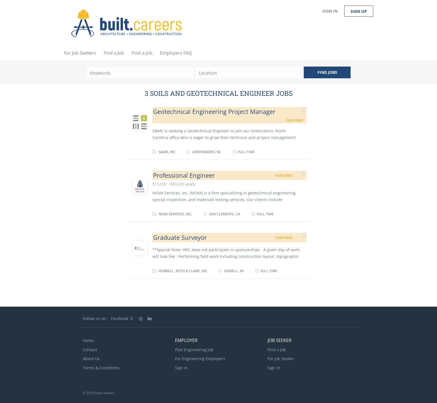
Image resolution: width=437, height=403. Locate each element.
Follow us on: (95, 318)
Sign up (359, 11)
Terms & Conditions (101, 367)
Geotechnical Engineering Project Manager (214, 111)
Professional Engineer (184, 175)
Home (88, 340)
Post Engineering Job (194, 349)
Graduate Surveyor (180, 237)
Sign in (330, 11)
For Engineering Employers (200, 358)
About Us (91, 358)
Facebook (119, 318)
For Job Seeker (281, 358)
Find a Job (277, 349)
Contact (90, 349)
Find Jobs (327, 72)
